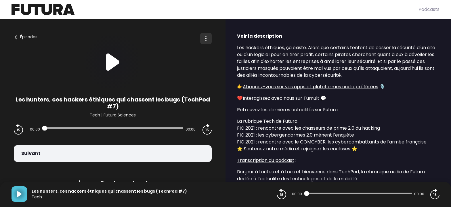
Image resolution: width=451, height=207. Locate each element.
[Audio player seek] (112, 128)
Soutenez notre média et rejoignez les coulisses (297, 148)
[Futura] (215, 9)
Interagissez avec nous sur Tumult (281, 98)
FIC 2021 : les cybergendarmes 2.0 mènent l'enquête (295, 135)
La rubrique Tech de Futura (267, 121)
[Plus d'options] (206, 38)
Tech (95, 115)
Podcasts (428, 9)
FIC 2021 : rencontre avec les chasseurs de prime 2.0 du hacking (308, 128)
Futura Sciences (120, 115)
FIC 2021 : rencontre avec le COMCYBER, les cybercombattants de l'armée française (332, 142)
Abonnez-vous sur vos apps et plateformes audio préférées (310, 86)
